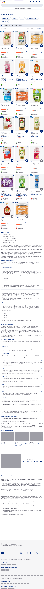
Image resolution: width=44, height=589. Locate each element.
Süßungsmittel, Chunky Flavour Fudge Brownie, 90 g (7, 195)
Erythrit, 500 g (4, 108)
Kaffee (25, 350)
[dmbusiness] (9, 564)
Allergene (4, 21)
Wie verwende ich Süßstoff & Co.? (10, 240)
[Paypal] (12, 575)
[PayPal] (38, 575)
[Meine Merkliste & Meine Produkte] (33, 1)
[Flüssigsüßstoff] (22, 353)
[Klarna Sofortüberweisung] (9, 575)
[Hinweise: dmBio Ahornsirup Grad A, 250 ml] (33, 82)
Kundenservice (19, 559)
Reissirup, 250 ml (34, 136)
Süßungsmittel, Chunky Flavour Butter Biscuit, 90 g (21, 223)
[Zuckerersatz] (22, 303)
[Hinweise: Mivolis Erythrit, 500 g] (3, 111)
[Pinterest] (19, 583)
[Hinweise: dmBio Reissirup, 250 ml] (33, 140)
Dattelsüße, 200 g (5, 51)
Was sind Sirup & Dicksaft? (8, 236)
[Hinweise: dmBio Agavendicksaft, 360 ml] (18, 169)
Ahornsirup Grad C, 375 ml (6, 222)
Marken (14, 18)
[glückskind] (3, 564)
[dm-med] (14, 564)
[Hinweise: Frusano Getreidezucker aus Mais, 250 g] (3, 140)
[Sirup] (22, 391)
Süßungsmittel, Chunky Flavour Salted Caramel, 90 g (22, 109)
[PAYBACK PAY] (41, 575)
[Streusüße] (22, 376)
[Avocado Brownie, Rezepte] (7, 439)
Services (13, 559)
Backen (33, 425)
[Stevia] (22, 360)
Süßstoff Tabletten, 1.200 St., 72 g (37, 195)
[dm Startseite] (3, 2)
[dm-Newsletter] (25, 583)
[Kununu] (8, 583)
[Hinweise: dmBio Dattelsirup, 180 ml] (18, 140)
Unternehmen (4, 559)
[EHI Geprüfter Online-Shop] (3, 570)
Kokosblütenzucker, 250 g (21, 51)
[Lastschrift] (6, 575)
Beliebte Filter (5, 18)
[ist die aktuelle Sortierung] (38, 28)
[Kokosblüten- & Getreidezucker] (22, 398)
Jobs (9, 559)
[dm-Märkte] (31, 1)
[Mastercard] (22, 575)
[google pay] (35, 575)
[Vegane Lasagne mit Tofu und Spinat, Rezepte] (22, 439)
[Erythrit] (22, 368)
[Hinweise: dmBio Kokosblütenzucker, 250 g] (18, 54)
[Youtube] (16, 583)
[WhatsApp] (28, 583)
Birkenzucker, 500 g (5, 166)
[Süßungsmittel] (22, 291)
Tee (29, 350)
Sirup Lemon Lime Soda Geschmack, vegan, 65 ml (21, 195)
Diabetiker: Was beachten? (8, 242)
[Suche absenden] (40, 5)
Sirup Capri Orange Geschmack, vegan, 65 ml (21, 80)
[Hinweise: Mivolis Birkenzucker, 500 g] (3, 169)
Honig (20, 262)
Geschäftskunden (27, 559)
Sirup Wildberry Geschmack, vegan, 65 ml (7, 80)
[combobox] (22, 5)
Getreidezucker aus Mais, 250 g (6, 137)
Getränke (38, 355)
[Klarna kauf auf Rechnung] (2, 575)
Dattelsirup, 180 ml (20, 136)
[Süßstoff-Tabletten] (22, 347)
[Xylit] (22, 384)
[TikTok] (22, 583)
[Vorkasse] (15, 575)
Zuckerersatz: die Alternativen (9, 238)
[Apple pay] (32, 575)
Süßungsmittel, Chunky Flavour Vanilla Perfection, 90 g (36, 52)
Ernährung (16, 490)
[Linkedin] (11, 583)
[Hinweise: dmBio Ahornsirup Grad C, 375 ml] (3, 225)
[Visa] (19, 575)
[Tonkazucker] (22, 409)
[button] (42, 1)
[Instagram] (5, 583)
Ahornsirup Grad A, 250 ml (36, 79)
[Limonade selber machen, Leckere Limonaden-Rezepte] (22, 461)
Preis (21, 18)
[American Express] (25, 575)
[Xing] (13, 583)
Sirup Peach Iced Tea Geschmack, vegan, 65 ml (36, 167)
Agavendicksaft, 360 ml (21, 166)
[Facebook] (2, 583)
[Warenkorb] (39, 1)
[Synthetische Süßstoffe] (22, 267)
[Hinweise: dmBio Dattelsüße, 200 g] (3, 54)
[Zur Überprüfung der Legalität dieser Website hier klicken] (7, 570)
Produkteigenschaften (31, 18)
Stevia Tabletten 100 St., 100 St (36, 109)
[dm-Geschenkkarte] (28, 575)
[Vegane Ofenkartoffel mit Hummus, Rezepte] (36, 439)
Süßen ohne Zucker (7, 234)
